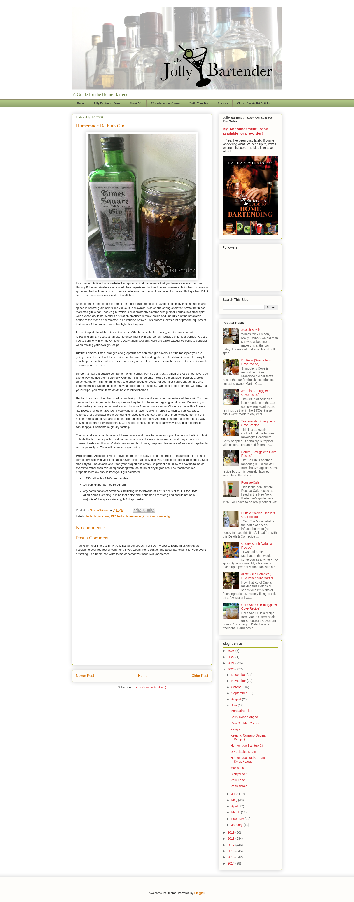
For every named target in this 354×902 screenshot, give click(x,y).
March (236, 812)
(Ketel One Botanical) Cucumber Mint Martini (257, 576)
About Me (135, 103)
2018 (231, 838)
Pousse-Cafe (250, 482)
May (234, 800)
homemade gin (135, 516)
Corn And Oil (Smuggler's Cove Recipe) (259, 607)
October (237, 687)
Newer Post (85, 676)
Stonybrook (239, 774)
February (238, 818)
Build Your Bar (199, 103)
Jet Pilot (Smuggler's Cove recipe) (255, 392)
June (235, 794)
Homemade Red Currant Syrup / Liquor (248, 759)
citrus (105, 516)
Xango (235, 729)
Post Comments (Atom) (151, 687)
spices (151, 516)
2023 (231, 651)
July (234, 705)
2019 (231, 832)
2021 (231, 663)
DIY (113, 516)
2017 (231, 845)
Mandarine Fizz (241, 711)
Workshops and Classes (166, 103)
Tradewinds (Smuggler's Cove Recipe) (258, 423)
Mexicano (237, 767)
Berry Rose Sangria (244, 717)
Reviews (223, 103)
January (237, 825)
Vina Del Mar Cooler (245, 723)
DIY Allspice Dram (243, 751)
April (234, 806)
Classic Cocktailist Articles (253, 103)
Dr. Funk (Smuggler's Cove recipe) (256, 362)
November (239, 681)
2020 (231, 669)
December (239, 674)
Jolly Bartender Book (106, 103)
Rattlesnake (239, 786)
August (236, 699)
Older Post (199, 676)
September (239, 693)
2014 (231, 863)
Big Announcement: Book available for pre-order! (245, 131)
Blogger (199, 893)
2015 (231, 857)
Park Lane (238, 780)
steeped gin (164, 516)
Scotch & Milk (251, 329)
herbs (121, 516)
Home (80, 103)
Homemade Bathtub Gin (247, 745)
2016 (231, 851)
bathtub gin (93, 516)
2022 (231, 657)
